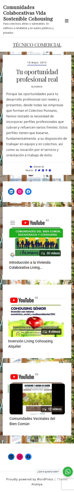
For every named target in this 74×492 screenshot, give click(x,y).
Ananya (37, 484)
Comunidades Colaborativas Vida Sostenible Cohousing (28, 12)
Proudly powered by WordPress (30, 479)
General (39, 166)
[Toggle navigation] (66, 21)
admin (38, 86)
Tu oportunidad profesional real (37, 75)
